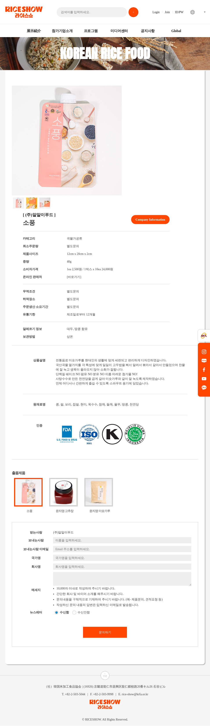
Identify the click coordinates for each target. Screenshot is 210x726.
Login (155, 12)
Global (176, 31)
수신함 (64, 612)
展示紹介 (34, 31)
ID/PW (179, 12)
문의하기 (105, 632)
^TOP (105, 675)
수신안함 (84, 612)
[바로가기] (74, 277)
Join (167, 12)
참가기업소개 (62, 31)
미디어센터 (119, 31)
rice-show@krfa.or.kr (135, 694)
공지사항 (148, 31)
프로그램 (91, 31)
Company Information (150, 219)
